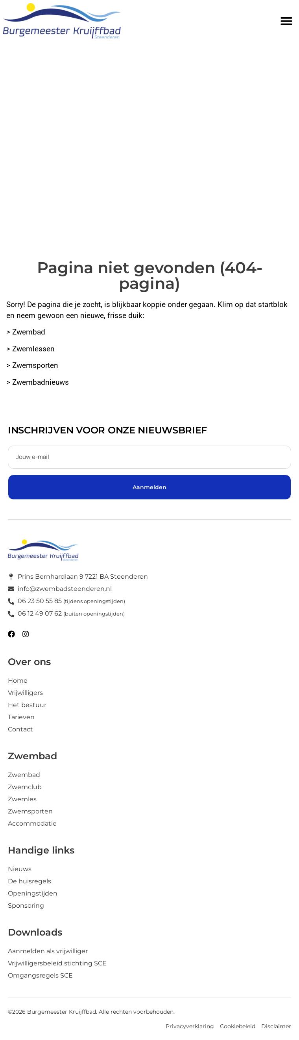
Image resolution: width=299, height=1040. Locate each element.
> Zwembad (26, 332)
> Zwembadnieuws (37, 382)
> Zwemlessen (30, 349)
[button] (286, 20)
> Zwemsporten (33, 365)
